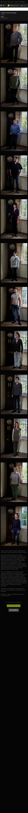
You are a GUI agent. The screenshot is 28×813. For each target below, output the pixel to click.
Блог (12, 1)
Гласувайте (14, 610)
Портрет (2, 14)
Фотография (22, 1)
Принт (9, 1)
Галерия (16, 1)
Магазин (5, 1)
